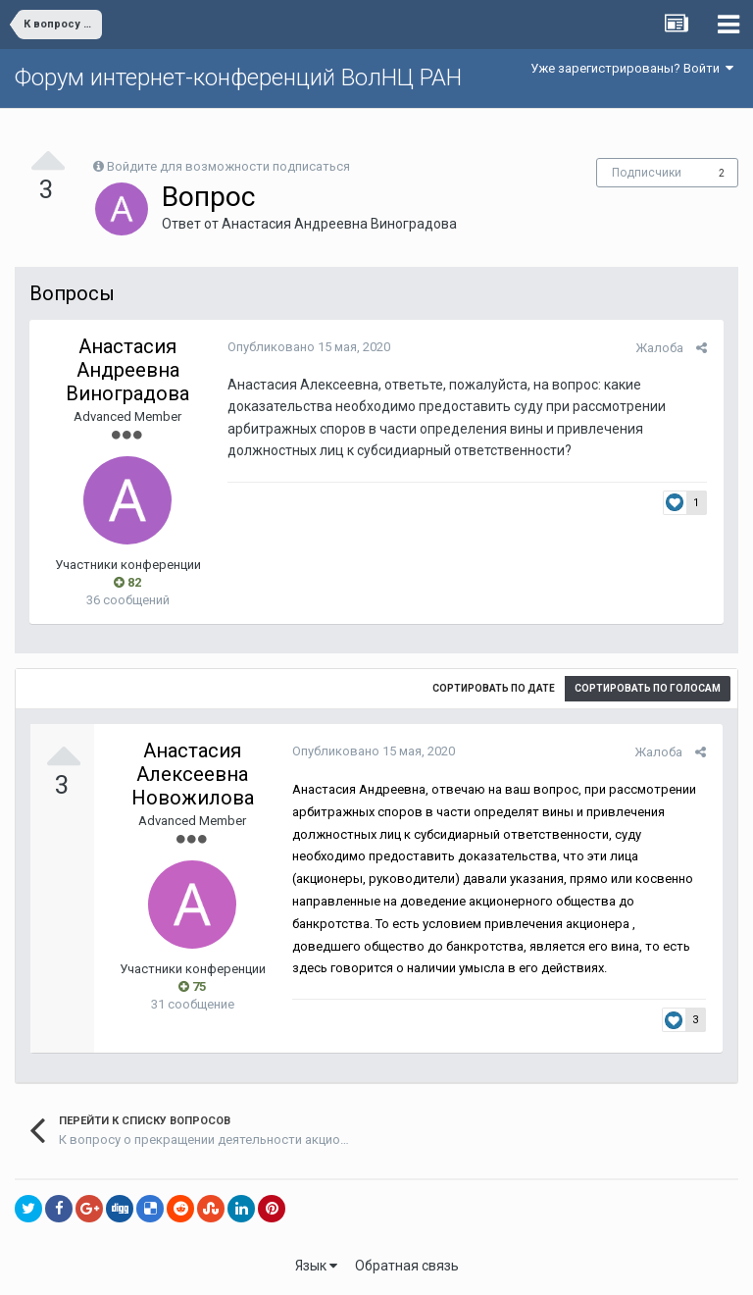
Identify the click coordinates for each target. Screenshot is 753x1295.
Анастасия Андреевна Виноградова (339, 224)
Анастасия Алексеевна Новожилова (192, 774)
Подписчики (646, 173)
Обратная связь (407, 1265)
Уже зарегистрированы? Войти (631, 68)
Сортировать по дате (493, 688)
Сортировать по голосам (648, 688)
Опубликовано (307, 346)
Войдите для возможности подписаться (228, 166)
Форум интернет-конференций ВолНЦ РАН (238, 77)
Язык (316, 1265)
